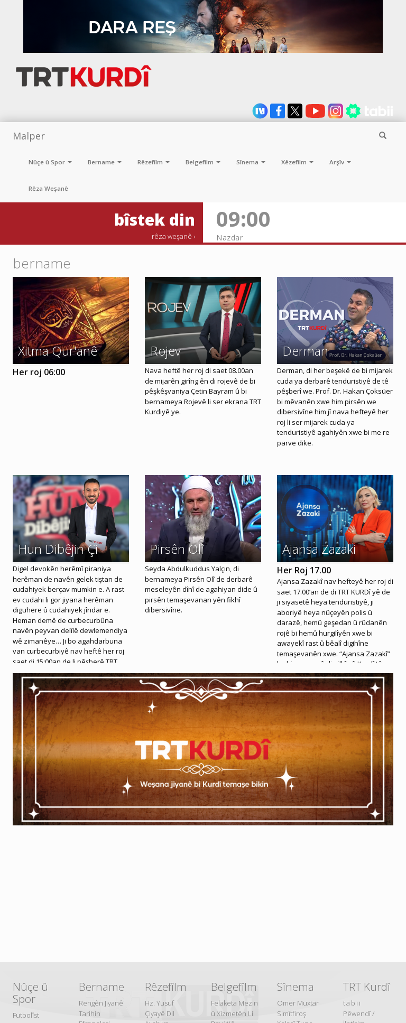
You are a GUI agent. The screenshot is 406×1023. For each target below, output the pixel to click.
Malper (29, 135)
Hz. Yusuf (159, 1003)
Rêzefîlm (153, 162)
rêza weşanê (172, 236)
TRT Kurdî (366, 986)
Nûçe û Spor (50, 162)
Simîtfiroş (291, 1013)
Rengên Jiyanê (101, 1003)
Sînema (250, 162)
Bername (105, 162)
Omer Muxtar (298, 1003)
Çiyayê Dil (159, 1013)
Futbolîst (26, 1015)
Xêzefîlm (297, 162)
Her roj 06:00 (39, 372)
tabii (352, 1003)
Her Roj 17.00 (304, 570)
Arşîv (340, 162)
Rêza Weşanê (48, 188)
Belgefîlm (203, 162)
